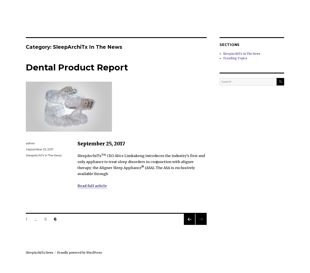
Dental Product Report (77, 67)
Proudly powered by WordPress (79, 253)
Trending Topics (235, 58)
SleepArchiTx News (39, 253)
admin (30, 143)
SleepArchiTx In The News (44, 155)
